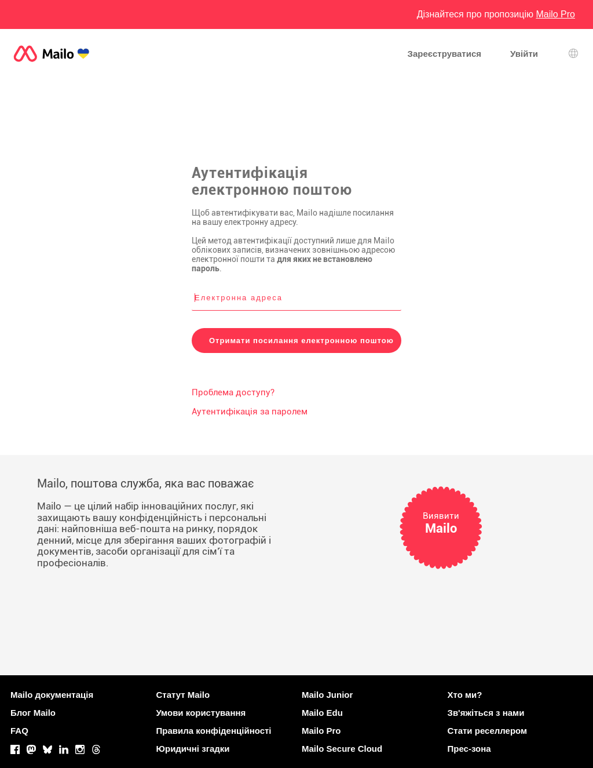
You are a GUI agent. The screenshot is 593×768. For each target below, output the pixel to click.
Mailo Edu (322, 713)
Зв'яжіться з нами (486, 713)
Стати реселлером (488, 731)
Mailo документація (51, 695)
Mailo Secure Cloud (342, 749)
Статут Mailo (183, 695)
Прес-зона (469, 749)
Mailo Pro (321, 731)
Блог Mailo (33, 713)
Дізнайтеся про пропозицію (496, 14)
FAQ (19, 731)
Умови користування (201, 713)
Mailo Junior (327, 695)
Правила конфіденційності (214, 731)
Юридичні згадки (193, 749)
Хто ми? (465, 695)
